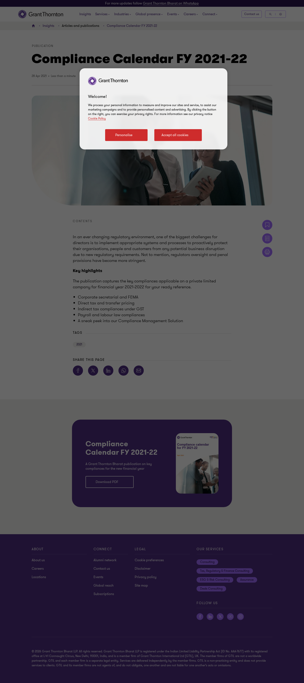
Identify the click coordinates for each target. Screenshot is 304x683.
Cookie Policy (97, 118)
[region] (153, 108)
